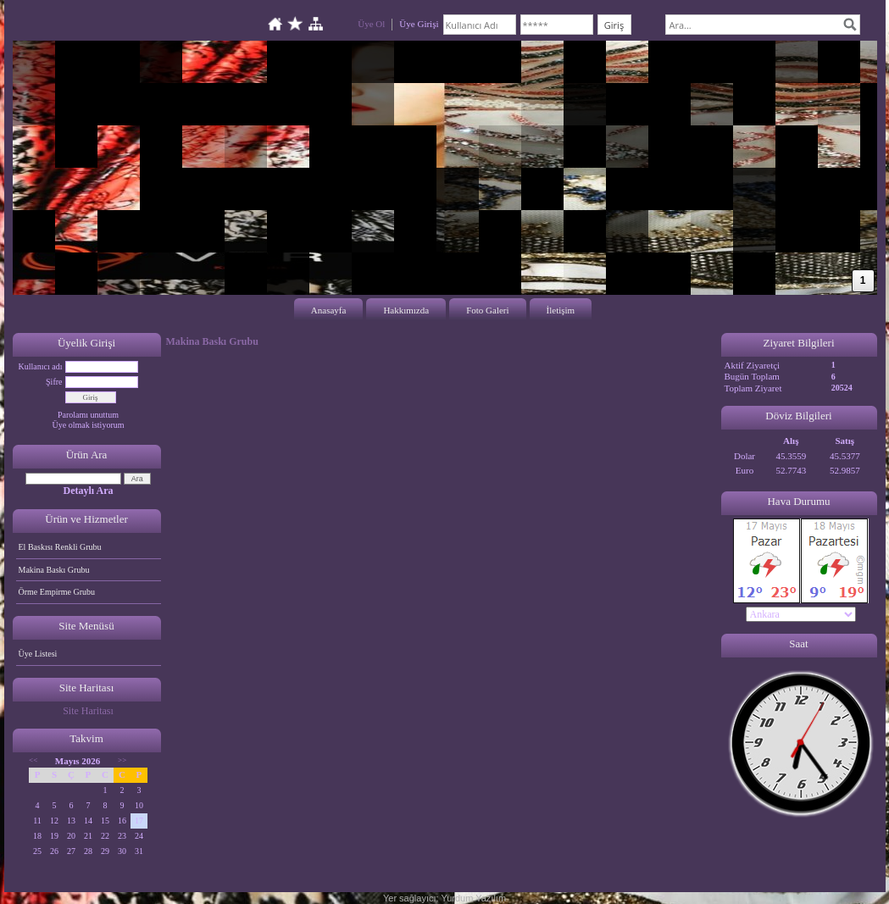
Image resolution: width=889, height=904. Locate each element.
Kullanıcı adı (41, 366)
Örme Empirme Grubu (57, 591)
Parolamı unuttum (88, 414)
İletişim (561, 310)
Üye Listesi (38, 653)
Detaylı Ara (89, 490)
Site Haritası (88, 711)
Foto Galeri (487, 310)
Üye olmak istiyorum (89, 425)
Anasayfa (329, 310)
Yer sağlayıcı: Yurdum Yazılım (444, 898)
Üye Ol (371, 24)
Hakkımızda (406, 310)
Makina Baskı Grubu (54, 569)
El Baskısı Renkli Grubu (60, 547)
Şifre (54, 381)
